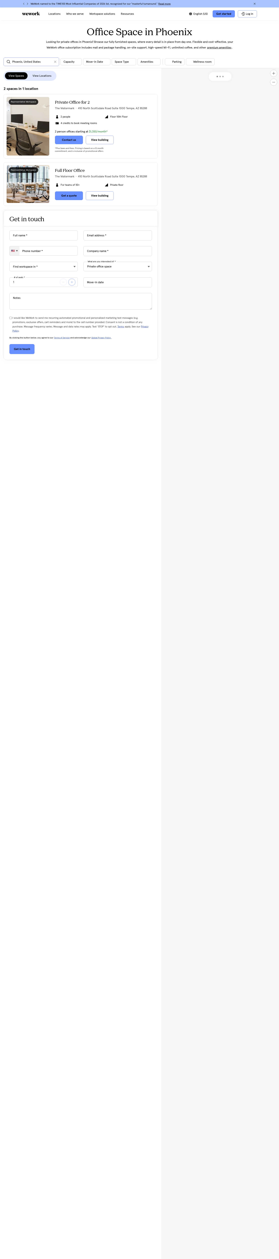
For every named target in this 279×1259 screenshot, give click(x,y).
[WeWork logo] (31, 13)
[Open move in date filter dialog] (96, 61)
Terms (120, 326)
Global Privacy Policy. (101, 338)
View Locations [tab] (42, 75)
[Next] (27, 4)
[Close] (254, 3)
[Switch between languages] (198, 13)
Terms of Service (62, 338)
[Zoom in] (273, 73)
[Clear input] (55, 61)
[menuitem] (54, 14)
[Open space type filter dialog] (124, 61)
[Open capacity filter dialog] (71, 61)
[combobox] (14, 250)
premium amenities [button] (219, 47)
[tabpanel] (81, 146)
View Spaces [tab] (16, 75)
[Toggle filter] (175, 61)
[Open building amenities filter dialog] (149, 61)
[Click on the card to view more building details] (81, 126)
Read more (164, 4)
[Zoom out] (273, 82)
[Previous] (24, 4)
